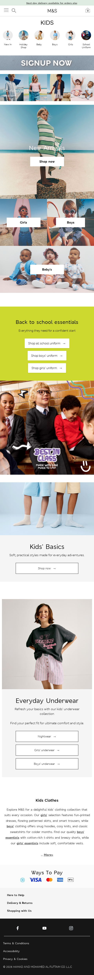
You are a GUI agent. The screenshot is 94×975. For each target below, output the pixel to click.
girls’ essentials (27, 843)
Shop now (47, 161)
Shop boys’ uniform (47, 355)
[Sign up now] (47, 62)
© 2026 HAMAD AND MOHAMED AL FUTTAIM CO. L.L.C (37, 967)
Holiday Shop (23, 46)
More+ (48, 855)
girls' (44, 815)
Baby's (47, 269)
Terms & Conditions (16, 943)
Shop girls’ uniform (47, 368)
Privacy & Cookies (15, 959)
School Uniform (86, 46)
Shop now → (11, 95)
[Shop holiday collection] (47, 508)
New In (8, 44)
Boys (55, 44)
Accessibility (11, 951)
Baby (39, 44)
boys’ (10, 826)
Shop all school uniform (47, 343)
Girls (70, 44)
